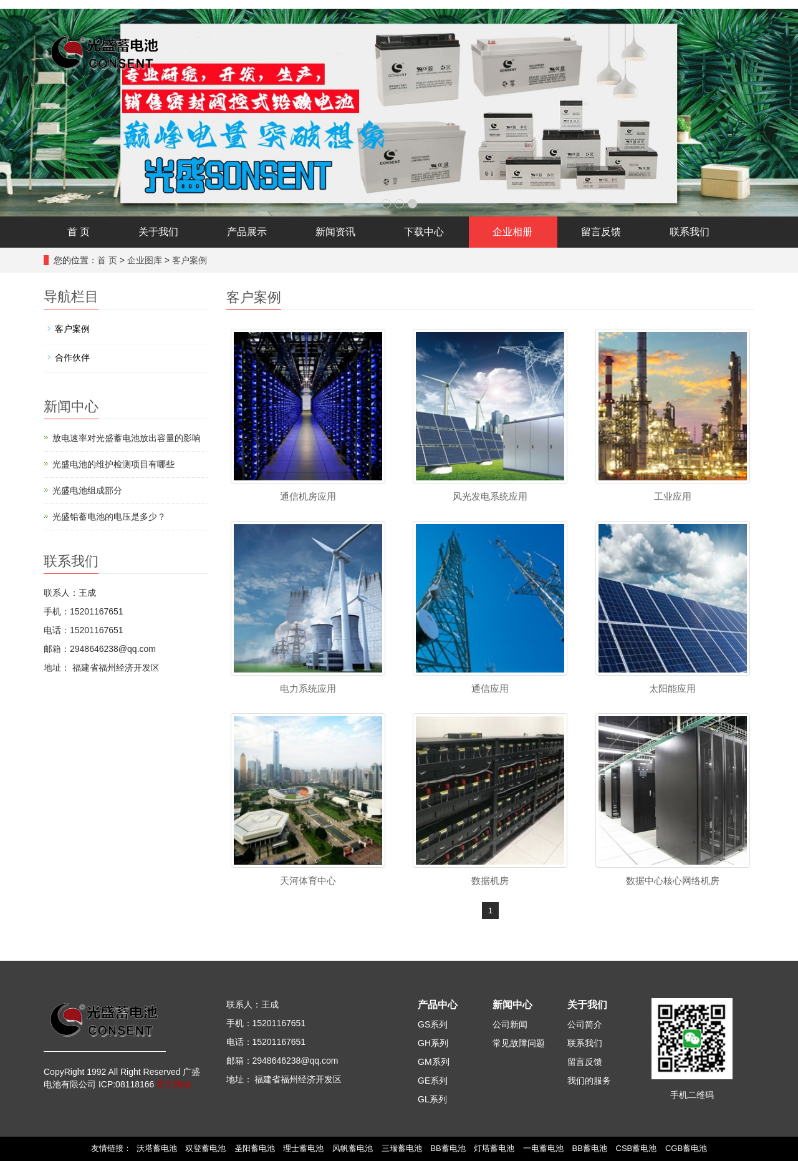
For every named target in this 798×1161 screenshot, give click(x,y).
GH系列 (433, 1043)
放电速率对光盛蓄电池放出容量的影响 (126, 438)
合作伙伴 (72, 357)
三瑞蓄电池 (402, 1148)
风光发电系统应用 (490, 496)
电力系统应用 (308, 688)
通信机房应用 (308, 496)
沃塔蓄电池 (157, 1148)
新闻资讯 (335, 231)
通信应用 (490, 688)
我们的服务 (589, 1081)
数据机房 (490, 880)
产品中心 (438, 1004)
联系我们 (689, 231)
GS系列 (433, 1024)
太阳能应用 (672, 688)
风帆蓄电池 (352, 1148)
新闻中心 (512, 1004)
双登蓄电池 (205, 1148)
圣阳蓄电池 (254, 1148)
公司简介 (584, 1024)
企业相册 (512, 231)
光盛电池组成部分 (87, 490)
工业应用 (672, 496)
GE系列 (433, 1081)
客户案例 (189, 260)
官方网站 (173, 1084)
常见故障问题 (519, 1043)
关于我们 (158, 231)
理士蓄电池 (303, 1148)
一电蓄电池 (543, 1148)
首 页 (78, 231)
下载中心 (424, 231)
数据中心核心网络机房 (672, 880)
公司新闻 (510, 1024)
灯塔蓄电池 (494, 1148)
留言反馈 (601, 231)
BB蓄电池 (447, 1148)
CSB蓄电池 (636, 1148)
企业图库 (144, 260)
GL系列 (432, 1099)
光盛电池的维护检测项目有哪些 (113, 464)
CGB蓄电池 (686, 1148)
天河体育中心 (308, 880)
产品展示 (247, 231)
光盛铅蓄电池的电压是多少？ (109, 517)
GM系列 (433, 1062)
